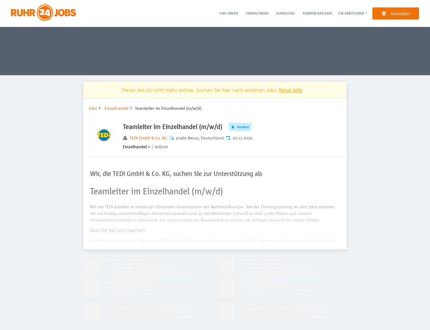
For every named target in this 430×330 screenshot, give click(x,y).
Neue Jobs (290, 89)
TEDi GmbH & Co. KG (148, 138)
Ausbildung (285, 13)
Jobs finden (228, 13)
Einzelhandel (116, 108)
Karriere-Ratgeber (317, 13)
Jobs (93, 108)
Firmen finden (257, 13)
